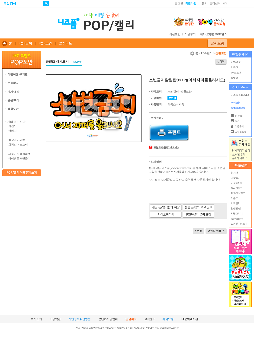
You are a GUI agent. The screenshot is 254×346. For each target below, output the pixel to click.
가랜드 (12, 126)
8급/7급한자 (236, 218)
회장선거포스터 (18, 144)
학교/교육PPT (237, 193)
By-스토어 (236, 72)
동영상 (234, 77)
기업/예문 (236, 61)
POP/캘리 (206, 53)
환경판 (234, 172)
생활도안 (186, 91)
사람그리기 (236, 213)
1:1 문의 (238, 115)
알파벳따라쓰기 (238, 223)
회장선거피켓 (16, 140)
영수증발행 (240, 131)
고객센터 (215, 3)
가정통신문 (236, 182)
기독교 (234, 67)
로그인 (179, 3)
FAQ (237, 121)
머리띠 (12, 130)
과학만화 (235, 203)
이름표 (234, 198)
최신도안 (174, 34)
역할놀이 (235, 177)
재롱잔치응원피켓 (19, 154)
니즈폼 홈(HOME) (240, 94)
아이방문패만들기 (19, 158)
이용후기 (190, 34)
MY (225, 3)
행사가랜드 (236, 188)
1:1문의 (202, 3)
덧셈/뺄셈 (235, 208)
